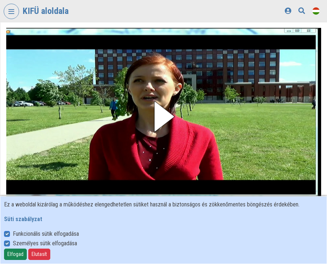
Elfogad (15, 254)
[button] (163, 116)
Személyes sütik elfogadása (45, 243)
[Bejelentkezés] (288, 11)
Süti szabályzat (23, 219)
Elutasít (39, 254)
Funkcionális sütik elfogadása (46, 233)
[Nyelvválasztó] (316, 11)
